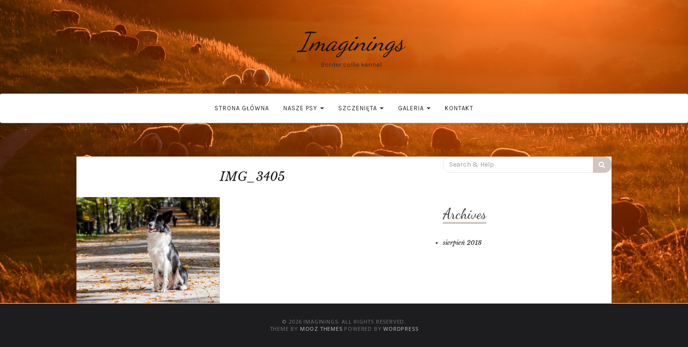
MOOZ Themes (321, 328)
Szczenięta (361, 108)
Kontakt (459, 108)
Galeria (414, 108)
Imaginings (351, 41)
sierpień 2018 (462, 243)
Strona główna (242, 108)
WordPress (400, 328)
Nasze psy (303, 108)
